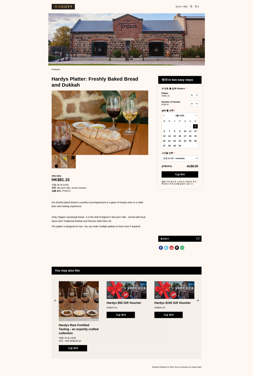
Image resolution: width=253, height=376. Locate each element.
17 (185, 136)
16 (180, 136)
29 (174, 145)
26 (195, 141)
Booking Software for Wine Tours (165, 367)
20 (164, 141)
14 (169, 136)
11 (190, 131)
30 (180, 145)
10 (185, 131)
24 (185, 141)
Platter (172, 94)
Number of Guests (172, 103)
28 (169, 145)
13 (164, 136)
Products (56, 69)
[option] (64, 161)
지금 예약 (180, 174)
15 (174, 136)
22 (174, 141)
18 (190, 136)
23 (180, 141)
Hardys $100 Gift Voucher (172, 303)
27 (164, 145)
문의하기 (164, 239)
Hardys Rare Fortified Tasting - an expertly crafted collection (79, 329)
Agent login (196, 367)
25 (190, 141)
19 (195, 136)
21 (169, 141)
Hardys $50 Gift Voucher (124, 303)
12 (195, 131)
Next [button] (198, 300)
